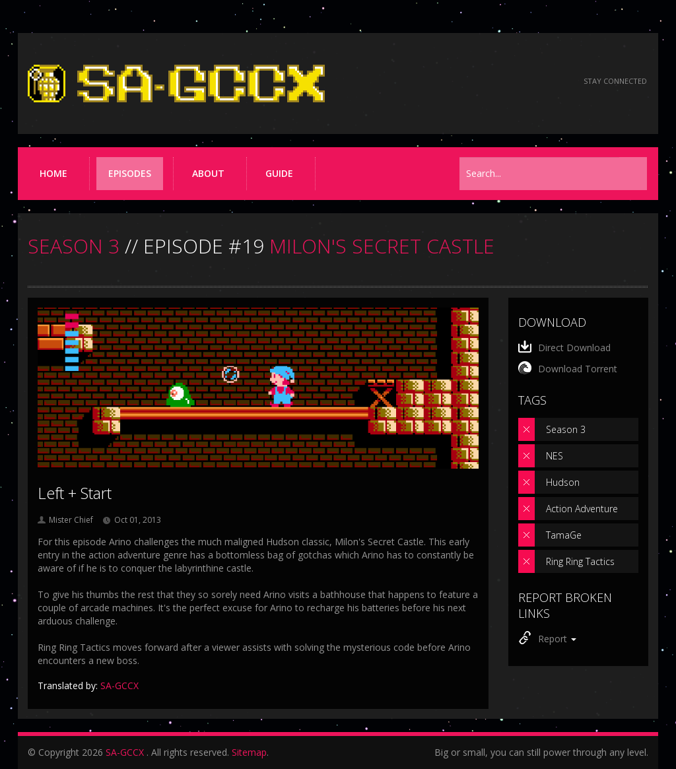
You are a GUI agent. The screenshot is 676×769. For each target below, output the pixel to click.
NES (554, 456)
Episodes (129, 173)
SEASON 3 (73, 245)
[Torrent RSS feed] (551, 81)
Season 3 (566, 429)
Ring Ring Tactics (580, 561)
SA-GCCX (125, 752)
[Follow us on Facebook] (479, 81)
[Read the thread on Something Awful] (444, 81)
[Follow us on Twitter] (515, 81)
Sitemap (249, 752)
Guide (279, 173)
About (208, 173)
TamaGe (564, 535)
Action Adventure (582, 508)
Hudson (563, 482)
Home (53, 173)
